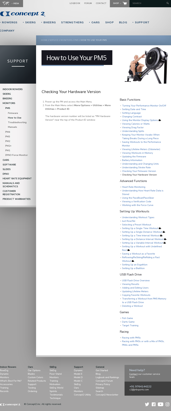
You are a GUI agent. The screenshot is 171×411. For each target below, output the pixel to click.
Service (54, 40)
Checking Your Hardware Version (139, 174)
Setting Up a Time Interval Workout (140, 235)
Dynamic (4, 373)
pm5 (76, 40)
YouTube (160, 404)
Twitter (147, 404)
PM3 (7, 136)
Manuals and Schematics (11, 185)
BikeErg (48, 22)
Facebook (154, 404)
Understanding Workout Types (138, 217)
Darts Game (128, 321)
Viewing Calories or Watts (136, 123)
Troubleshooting (17, 122)
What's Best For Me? (11, 380)
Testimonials (56, 394)
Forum (88, 3)
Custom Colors (35, 377)
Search (99, 391)
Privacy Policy (103, 384)
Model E (78, 373)
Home (44, 40)
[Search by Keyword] (149, 3)
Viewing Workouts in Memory (137, 153)
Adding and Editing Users (135, 287)
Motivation (55, 384)
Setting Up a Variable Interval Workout (142, 242)
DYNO (6, 174)
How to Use (14, 117)
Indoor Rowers (13, 89)
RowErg (4, 370)
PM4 (7, 132)
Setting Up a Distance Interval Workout (142, 239)
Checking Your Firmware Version (139, 171)
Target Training (130, 325)
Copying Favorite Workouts (136, 295)
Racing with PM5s (131, 337)
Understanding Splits (133, 131)
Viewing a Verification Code (136, 201)
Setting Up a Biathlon (133, 268)
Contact (101, 3)
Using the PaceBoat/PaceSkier (138, 197)
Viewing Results (130, 284)
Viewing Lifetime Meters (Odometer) (141, 149)
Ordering (32, 391)
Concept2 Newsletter (107, 394)
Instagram (167, 404)
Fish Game (127, 318)
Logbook (75, 3)
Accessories (6, 384)
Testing (32, 387)
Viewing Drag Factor (133, 127)
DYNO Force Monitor (16, 155)
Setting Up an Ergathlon (134, 264)
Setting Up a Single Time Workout (140, 228)
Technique (55, 398)
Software (9, 164)
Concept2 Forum (104, 380)
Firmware (13, 113)
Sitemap (100, 387)
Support (140, 22)
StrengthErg (72, 22)
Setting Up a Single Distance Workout (142, 232)
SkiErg (29, 22)
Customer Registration (11, 193)
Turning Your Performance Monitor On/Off (144, 105)
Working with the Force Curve (137, 205)
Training (4, 387)
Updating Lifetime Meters (135, 291)
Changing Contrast (132, 116)
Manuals (12, 127)
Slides (7, 169)
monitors (66, 40)
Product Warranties (16, 199)
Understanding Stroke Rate (136, 167)
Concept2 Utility (82, 394)
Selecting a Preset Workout (136, 224)
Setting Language (131, 113)
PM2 (7, 141)
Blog (123, 22)
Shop (109, 22)
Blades (31, 373)
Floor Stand (56, 373)
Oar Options (34, 370)
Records (4, 391)
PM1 (7, 150)
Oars (94, 22)
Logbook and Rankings (107, 377)
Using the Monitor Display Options (140, 120)
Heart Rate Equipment (17, 178)
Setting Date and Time (134, 109)
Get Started (102, 370)
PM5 (7, 108)
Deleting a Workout (132, 306)
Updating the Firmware (134, 156)
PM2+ (8, 145)
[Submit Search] (168, 3)
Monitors (9, 103)
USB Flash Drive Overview (136, 280)
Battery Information (132, 160)
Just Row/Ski (128, 221)
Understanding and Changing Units (140, 163)
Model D (78, 377)
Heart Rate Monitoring (133, 187)
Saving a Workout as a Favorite (138, 253)
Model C (78, 380)
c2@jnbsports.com (139, 389)
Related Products (37, 380)
